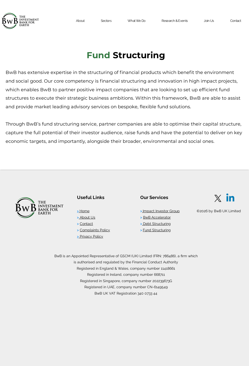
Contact (86, 224)
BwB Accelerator (157, 217)
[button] (80, 20)
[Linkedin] (230, 198)
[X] (218, 198)
